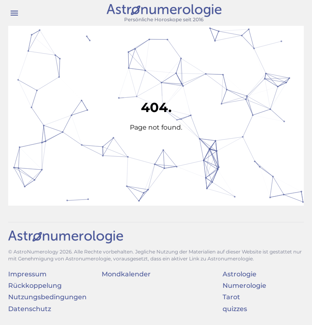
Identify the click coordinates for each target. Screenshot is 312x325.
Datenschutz (29, 309)
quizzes (235, 309)
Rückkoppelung (35, 285)
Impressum (27, 274)
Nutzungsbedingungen (47, 297)
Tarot (231, 297)
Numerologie (244, 285)
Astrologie (239, 274)
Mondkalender (126, 274)
